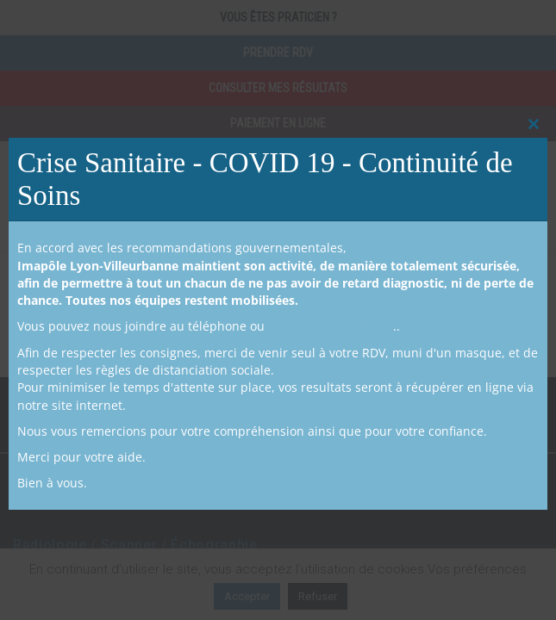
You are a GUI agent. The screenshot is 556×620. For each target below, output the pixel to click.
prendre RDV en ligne (330, 326)
